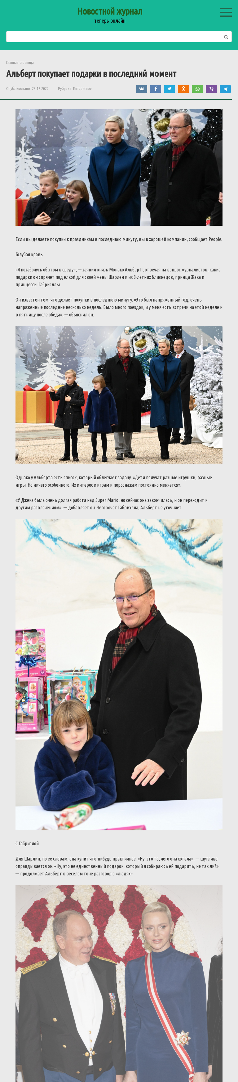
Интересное (82, 88)
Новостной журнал (110, 11)
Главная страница (20, 62)
